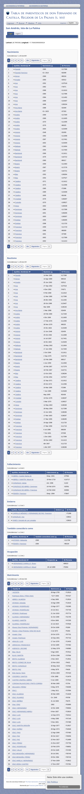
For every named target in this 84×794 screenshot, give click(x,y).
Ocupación (52, 560)
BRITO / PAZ (16, 669)
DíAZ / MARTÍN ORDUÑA (21, 725)
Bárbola (17, 150)
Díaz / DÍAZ (16, 704)
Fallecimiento (53, 472)
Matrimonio (56, 589)
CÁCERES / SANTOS (19, 676)
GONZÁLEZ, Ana (18, 517)
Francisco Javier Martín (36, 785)
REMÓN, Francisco (19, 493)
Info (39, 23)
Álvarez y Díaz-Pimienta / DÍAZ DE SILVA (26, 631)
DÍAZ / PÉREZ (17, 743)
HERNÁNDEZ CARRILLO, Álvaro (24, 563)
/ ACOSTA (15, 592)
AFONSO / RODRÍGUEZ (20, 606)
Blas (16, 174)
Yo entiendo (63, 787)
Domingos (18, 209)
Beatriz (17, 164)
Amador (17, 80)
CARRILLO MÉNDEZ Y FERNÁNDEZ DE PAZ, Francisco (32, 513)
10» (27, 266)
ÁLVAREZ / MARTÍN (19, 620)
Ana (16, 83)
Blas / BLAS (16, 652)
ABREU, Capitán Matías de (22, 476)
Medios (31, 23)
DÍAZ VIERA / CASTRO (20, 764)
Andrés (17, 115)
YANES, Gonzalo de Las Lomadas (24, 520)
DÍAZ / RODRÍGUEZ (19, 746)
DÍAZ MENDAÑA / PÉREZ (21, 757)
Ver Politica (52, 781)
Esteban (18, 220)
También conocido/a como (46, 537)
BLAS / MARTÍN (17, 655)
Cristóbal (18, 199)
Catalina (18, 181)
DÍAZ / (14, 690)
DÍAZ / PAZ (16, 736)
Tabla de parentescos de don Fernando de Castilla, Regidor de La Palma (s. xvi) (41, 15)
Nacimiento (48, 66)
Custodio (18, 202)
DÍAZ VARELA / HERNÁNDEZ (22, 760)
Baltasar (18, 146)
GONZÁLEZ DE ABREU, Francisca (25, 490)
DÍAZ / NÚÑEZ (17, 729)
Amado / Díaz (17, 634)
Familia (16, 589)
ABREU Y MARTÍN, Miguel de (23, 479)
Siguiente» (35, 60)
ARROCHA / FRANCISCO (21, 645)
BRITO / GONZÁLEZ (19, 666)
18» (27, 60)
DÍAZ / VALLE (17, 750)
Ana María (18, 108)
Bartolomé (18, 153)
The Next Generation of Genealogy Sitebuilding (40, 782)
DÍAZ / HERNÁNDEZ (19, 708)
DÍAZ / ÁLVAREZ (18, 697)
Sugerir (18, 34)
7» (27, 583)
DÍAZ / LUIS (16, 715)
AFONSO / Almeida (18, 603)
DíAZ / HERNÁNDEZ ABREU (22, 711)
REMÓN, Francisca (19, 544)
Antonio (17, 132)
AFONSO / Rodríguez (19, 613)
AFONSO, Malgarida (20, 540)
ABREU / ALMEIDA (18, 599)
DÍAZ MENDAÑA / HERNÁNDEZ (23, 753)
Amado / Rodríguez (18, 638)
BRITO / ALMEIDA (18, 659)
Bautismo (48, 272)
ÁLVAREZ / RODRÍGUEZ (20, 624)
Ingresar (10, 23)
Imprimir (63, 23)
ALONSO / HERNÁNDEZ (20, 617)
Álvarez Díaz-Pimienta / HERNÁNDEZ (25, 627)
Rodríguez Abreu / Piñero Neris (22, 596)
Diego (17, 206)
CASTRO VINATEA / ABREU (22, 680)
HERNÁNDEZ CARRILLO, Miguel (24, 567)
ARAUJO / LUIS (17, 641)
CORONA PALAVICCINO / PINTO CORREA (27, 683)
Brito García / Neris (18, 673)
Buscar (21, 23)
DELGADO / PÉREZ (19, 687)
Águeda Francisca (21, 73)
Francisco (18, 447)
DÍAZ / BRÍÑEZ (17, 701)
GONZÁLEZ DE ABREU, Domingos (25, 486)
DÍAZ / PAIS (16, 732)
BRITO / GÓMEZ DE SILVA (21, 662)
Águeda (17, 69)
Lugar (10, 34)
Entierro (60, 510)
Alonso (17, 76)
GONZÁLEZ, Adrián (19, 483)
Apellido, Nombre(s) (22, 66)
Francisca (18, 227)
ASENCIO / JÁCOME (19, 648)
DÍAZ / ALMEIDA (18, 694)
